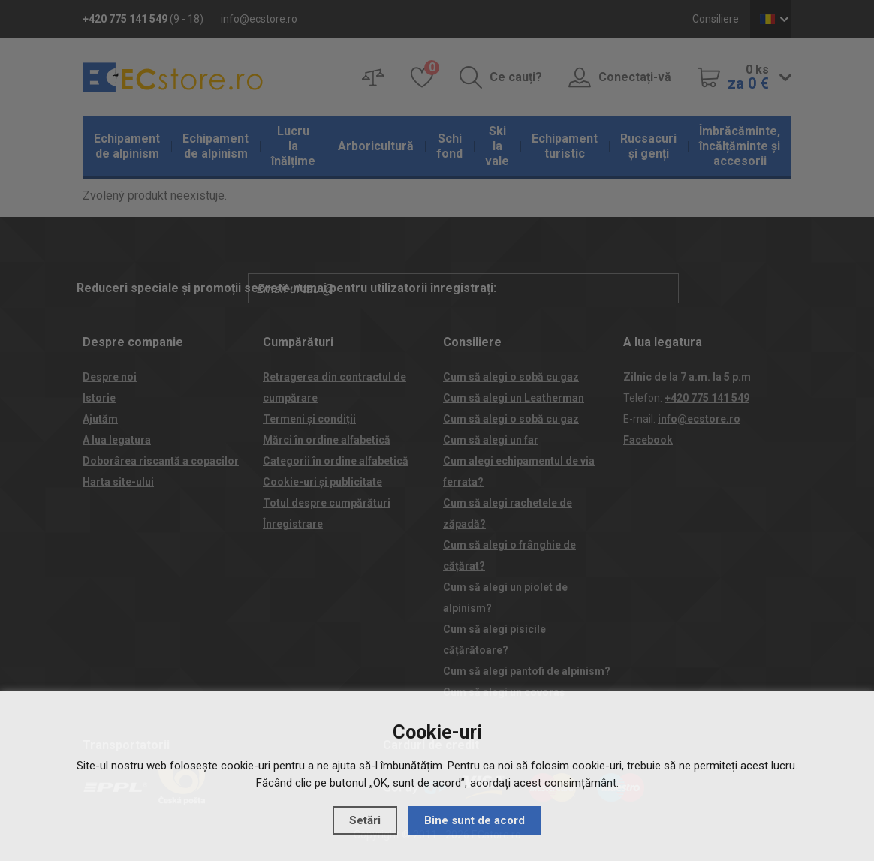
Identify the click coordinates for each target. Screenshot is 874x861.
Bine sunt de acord (474, 820)
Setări (365, 820)
